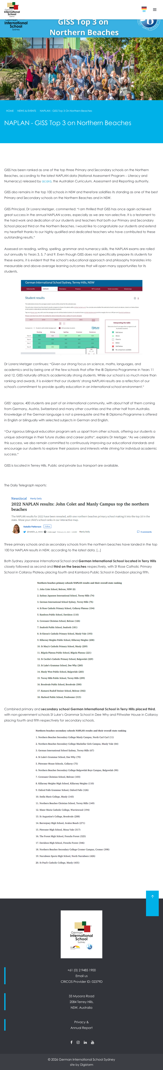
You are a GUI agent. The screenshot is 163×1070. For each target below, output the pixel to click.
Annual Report (81, 1028)
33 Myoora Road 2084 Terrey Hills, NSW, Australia (81, 1001)
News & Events (26, 110)
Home (10, 110)
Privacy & (81, 1022)
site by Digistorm (81, 1064)
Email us (82, 976)
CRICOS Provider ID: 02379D (82, 981)
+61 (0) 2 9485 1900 (81, 970)
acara (46, 181)
